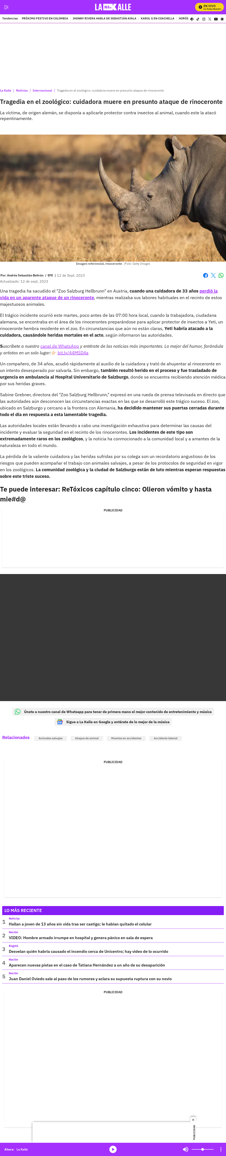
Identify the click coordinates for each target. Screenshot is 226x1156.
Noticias (22, 90)
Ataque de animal (87, 738)
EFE (50, 275)
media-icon (113, 1149)
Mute (185, 1149)
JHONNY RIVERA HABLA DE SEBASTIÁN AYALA (104, 19)
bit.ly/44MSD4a (73, 353)
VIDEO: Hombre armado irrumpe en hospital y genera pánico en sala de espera (81, 937)
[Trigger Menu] (6, 7)
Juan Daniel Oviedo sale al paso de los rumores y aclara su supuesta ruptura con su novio (90, 978)
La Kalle (5, 90)
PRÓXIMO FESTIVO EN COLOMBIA (45, 19)
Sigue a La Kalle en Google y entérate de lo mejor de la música (113, 722)
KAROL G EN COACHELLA (157, 19)
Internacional (42, 90)
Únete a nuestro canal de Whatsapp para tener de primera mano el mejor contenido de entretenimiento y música (113, 712)
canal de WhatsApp (59, 346)
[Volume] (203, 1149)
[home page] (113, 7)
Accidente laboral (165, 738)
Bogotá (13, 946)
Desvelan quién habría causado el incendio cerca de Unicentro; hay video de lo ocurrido (88, 951)
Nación (13, 932)
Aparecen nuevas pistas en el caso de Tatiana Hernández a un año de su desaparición (87, 965)
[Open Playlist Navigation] (221, 1149)
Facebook (205, 275)
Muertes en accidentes (126, 738)
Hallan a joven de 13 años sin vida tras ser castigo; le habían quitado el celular (80, 924)
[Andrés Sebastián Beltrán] (25, 275)
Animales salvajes (50, 738)
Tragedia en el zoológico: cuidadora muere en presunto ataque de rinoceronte (110, 90)
